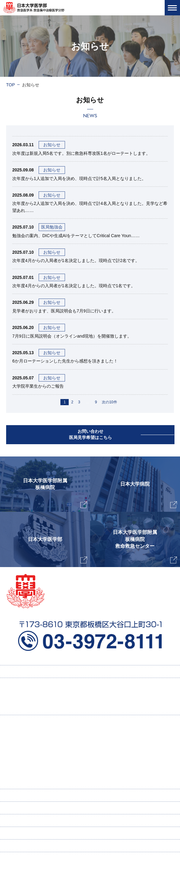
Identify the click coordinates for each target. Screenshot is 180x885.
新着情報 (14, 820)
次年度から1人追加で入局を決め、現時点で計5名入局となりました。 (79, 178)
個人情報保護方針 (23, 845)
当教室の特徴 (25, 745)
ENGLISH (15, 807)
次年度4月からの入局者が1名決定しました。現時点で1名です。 (73, 285)
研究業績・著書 (30, 758)
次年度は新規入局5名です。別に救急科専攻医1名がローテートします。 (81, 153)
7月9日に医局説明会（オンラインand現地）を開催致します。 (72, 336)
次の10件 (109, 402)
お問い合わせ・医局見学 (29, 833)
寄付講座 (14, 795)
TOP (10, 84)
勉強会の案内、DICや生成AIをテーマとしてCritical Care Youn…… (76, 235)
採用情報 (20, 696)
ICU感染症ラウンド (34, 770)
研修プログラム (27, 708)
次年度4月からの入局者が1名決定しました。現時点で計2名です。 (76, 260)
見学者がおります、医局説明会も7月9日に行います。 (64, 310)
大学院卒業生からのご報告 (38, 386)
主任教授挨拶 (25, 733)
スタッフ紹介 (25, 782)
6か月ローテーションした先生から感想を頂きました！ (65, 360)
